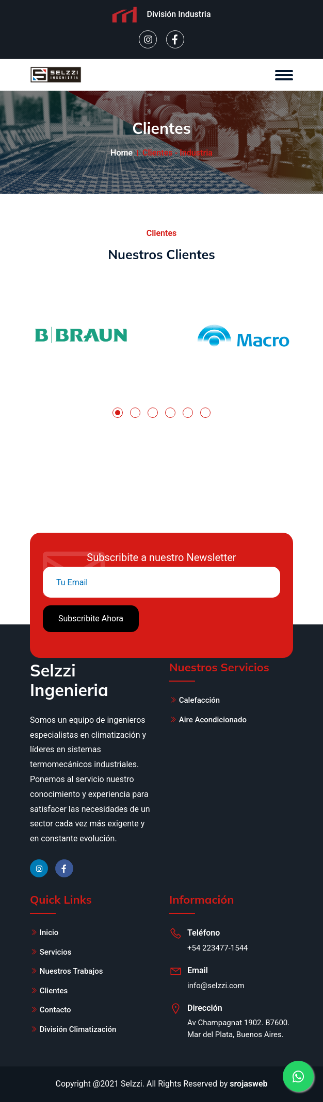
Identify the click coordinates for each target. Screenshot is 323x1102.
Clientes (54, 990)
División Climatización (78, 1029)
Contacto (55, 1009)
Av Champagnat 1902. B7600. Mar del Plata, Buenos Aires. (238, 1028)
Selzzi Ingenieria (69, 680)
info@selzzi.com (216, 985)
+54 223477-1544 (217, 948)
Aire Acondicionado (213, 719)
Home (121, 153)
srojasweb (248, 1084)
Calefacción (199, 700)
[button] (117, 413)
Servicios (56, 952)
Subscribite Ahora (90, 618)
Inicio (49, 932)
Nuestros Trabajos (71, 971)
